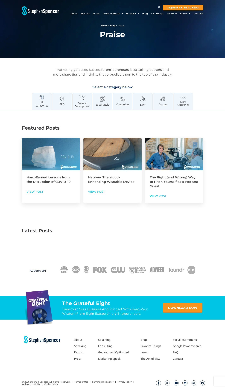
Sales (143, 104)
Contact (198, 13)
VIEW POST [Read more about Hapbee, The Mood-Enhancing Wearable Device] (96, 191)
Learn (172, 13)
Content (163, 104)
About (74, 13)
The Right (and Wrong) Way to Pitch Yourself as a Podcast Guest (174, 181)
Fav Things (157, 13)
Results (85, 13)
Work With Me (113, 13)
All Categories (41, 104)
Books (185, 13)
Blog (145, 13)
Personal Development (82, 104)
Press (96, 13)
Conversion (122, 104)
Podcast (132, 13)
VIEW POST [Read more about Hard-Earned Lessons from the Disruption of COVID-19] (35, 191)
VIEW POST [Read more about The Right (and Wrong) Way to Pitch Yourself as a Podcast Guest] (158, 196)
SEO (62, 104)
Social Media (102, 104)
